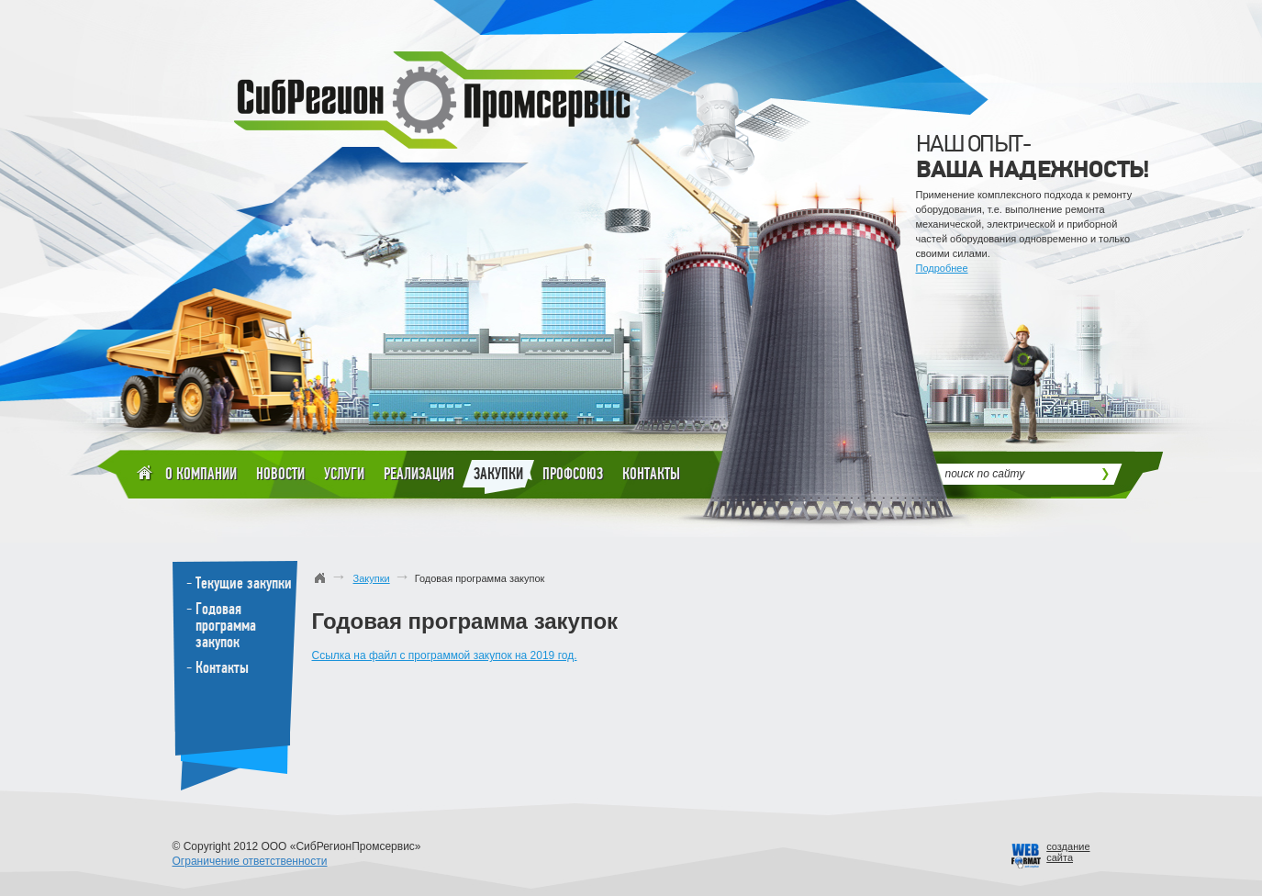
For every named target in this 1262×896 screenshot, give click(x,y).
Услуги (344, 474)
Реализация (419, 474)
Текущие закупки (243, 583)
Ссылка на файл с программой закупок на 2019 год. (444, 655)
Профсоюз (572, 474)
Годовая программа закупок (225, 625)
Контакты (651, 474)
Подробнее (942, 268)
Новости (280, 474)
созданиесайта (1067, 852)
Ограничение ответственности (250, 861)
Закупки (498, 477)
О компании (201, 474)
